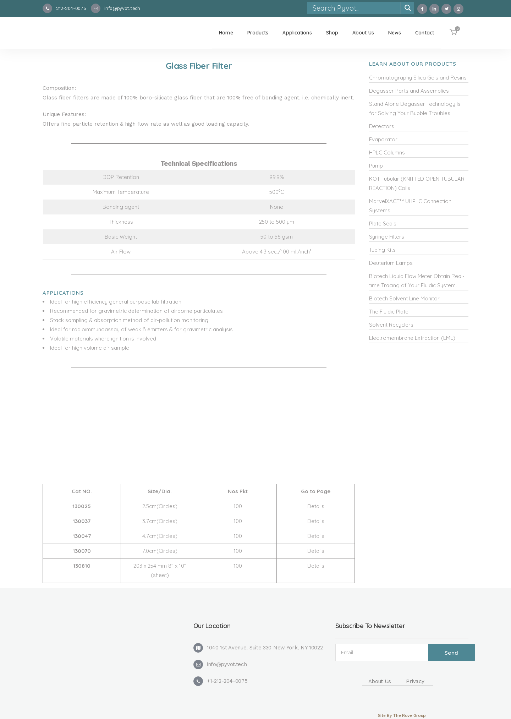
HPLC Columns (387, 152)
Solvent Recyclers (391, 324)
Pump (376, 165)
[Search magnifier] (408, 8)
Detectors (381, 126)
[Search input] (356, 8)
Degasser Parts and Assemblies (409, 90)
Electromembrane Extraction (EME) (412, 337)
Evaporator (383, 139)
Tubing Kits (382, 249)
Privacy (415, 681)
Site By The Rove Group (402, 715)
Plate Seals (382, 223)
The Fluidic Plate (388, 311)
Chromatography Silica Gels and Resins (418, 77)
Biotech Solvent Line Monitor (404, 298)
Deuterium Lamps (391, 263)
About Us (379, 681)
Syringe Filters (386, 236)
